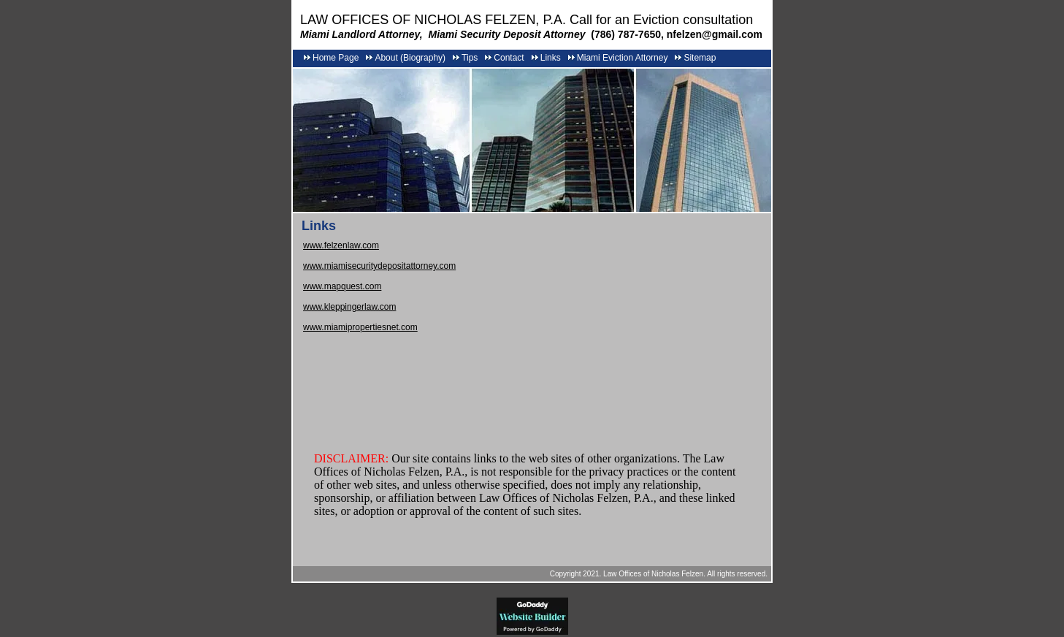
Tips (470, 58)
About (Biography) (410, 58)
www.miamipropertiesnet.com (360, 327)
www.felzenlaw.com (341, 245)
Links (550, 58)
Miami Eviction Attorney (622, 58)
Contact (509, 58)
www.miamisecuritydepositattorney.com (379, 266)
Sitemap (700, 58)
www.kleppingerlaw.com (349, 307)
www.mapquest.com (342, 286)
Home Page (336, 58)
